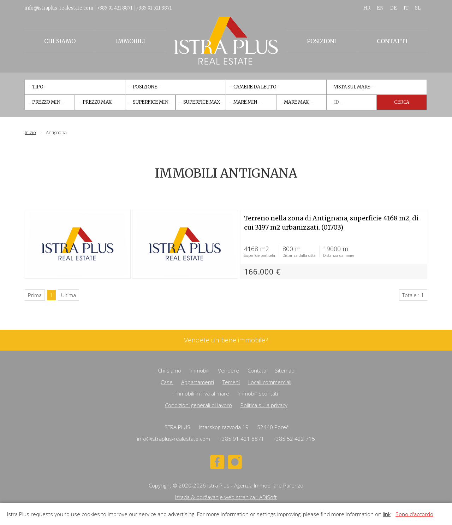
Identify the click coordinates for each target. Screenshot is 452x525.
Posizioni (321, 41)
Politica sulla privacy (263, 405)
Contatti (392, 41)
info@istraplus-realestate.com (59, 8)
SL (418, 8)
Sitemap (285, 370)
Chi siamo (60, 41)
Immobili (130, 41)
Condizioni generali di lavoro (198, 405)
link (387, 514)
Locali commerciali (269, 382)
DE (393, 8)
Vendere (228, 370)
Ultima (68, 295)
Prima (35, 295)
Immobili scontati (258, 393)
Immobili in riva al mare (201, 393)
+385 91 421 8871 (114, 8)
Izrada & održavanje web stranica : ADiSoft (226, 497)
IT (406, 8)
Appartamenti (197, 382)
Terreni (231, 382)
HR (366, 8)
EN (380, 8)
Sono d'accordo (414, 514)
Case (167, 382)
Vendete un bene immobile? (226, 340)
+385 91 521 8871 (154, 8)
